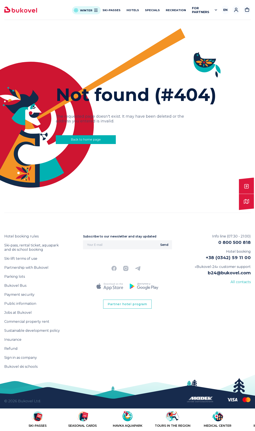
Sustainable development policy (32, 331)
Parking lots (14, 277)
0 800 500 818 (234, 242)
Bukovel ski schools (21, 367)
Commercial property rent (26, 322)
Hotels (133, 10)
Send (164, 245)
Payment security (19, 295)
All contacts (241, 282)
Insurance (12, 340)
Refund (11, 349)
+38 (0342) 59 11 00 (228, 257)
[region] (127, 420)
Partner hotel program (127, 304)
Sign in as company (20, 358)
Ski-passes (112, 10)
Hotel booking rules (21, 236)
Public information (20, 304)
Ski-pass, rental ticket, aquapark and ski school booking (31, 247)
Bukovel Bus (15, 286)
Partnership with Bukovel (26, 268)
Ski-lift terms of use (20, 259)
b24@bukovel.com (229, 272)
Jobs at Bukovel (18, 313)
